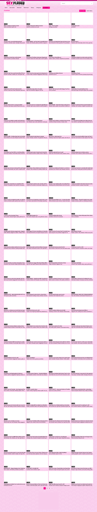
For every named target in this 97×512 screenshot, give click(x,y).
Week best (19, 7)
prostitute (9, 27)
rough (50, 264)
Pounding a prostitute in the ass (56, 73)
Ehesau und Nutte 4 (30, 357)
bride (40, 264)
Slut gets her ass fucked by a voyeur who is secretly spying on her (37, 199)
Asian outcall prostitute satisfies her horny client (14, 247)
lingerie (60, 137)
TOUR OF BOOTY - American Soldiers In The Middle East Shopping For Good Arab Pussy (60, 389)
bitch (61, 153)
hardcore (28, 27)
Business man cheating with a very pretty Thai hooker (60, 183)
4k (8, 485)
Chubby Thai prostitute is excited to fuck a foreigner (60, 120)
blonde (27, 42)
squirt (60, 438)
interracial (73, 90)
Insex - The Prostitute (53, 25)
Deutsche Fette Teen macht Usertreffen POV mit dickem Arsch (15, 73)
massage (18, 42)
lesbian (72, 232)
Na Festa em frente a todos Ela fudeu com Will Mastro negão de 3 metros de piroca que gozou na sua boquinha (82, 468)
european (22, 185)
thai (21, 42)
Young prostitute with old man (55, 215)
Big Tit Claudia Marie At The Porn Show (57, 262)
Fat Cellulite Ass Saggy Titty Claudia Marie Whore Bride (37, 262)
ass (36, 27)
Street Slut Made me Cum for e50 (11, 357)
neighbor (84, 106)
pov (16, 74)
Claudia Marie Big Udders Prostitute (34, 89)
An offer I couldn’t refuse (31, 389)
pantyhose (18, 90)
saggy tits (37, 90)
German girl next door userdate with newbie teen (82, 168)
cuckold (28, 185)
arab (55, 390)
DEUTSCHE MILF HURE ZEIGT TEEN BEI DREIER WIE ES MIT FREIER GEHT (82, 294)
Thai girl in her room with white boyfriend (13, 41)
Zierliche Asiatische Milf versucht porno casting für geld (15, 341)
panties (7, 216)
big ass (20, 74)
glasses (37, 453)
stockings (51, 137)
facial (32, 58)
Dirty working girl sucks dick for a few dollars (36, 294)
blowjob (33, 42)
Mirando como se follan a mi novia (11, 420)
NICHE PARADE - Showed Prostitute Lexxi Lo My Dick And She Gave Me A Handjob (82, 199)
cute (42, 58)
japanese (47, 121)
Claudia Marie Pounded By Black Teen (79, 89)
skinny (54, 58)
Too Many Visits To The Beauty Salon (34, 120)
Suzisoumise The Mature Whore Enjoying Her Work (37, 420)
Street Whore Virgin (75, 73)
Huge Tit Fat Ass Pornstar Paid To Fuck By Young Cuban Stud (60, 231)
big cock (48, 42)
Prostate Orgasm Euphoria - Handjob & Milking (36, 373)
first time (80, 74)
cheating (51, 185)
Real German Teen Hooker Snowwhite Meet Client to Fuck (37, 436)
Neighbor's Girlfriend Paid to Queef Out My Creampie (82, 104)
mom (50, 90)
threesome (53, 42)
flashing (85, 200)
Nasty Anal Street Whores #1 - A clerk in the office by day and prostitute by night (60, 199)
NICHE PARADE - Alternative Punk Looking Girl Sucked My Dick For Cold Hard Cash (60, 104)
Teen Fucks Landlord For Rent (55, 326)
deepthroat (62, 58)
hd (55, 74)
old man (55, 216)
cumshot (9, 58)
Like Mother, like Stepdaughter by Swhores (13, 373)
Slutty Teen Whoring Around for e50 (56, 484)
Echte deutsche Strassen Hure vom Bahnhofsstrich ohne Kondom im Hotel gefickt (82, 357)
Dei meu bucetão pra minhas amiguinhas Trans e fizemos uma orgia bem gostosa (15, 262)
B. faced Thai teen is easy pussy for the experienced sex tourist (82, 373)
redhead (16, 390)
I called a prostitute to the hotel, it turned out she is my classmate (82, 183)
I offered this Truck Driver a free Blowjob (58, 436)
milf (30, 42)
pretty (27, 137)
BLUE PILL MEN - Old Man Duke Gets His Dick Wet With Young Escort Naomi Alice (15, 136)
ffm (64, 42)
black (31, 74)
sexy (13, 137)
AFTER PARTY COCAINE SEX (32, 468)
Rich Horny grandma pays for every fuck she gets (15, 452)
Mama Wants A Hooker (76, 231)
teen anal (18, 121)
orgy (72, 327)
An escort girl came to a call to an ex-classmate (81, 341)
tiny (67, 137)
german (61, 42)
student (83, 453)
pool (83, 469)
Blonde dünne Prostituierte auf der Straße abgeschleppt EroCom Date (60, 420)
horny (87, 42)
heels (37, 58)
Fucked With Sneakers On (32, 215)
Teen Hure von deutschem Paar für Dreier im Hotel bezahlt (60, 41)
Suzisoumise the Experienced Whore (79, 310)
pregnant (69, 248)
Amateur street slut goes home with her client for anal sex (60, 341)
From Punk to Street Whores (55, 57)
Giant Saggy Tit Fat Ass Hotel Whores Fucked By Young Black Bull (37, 231)
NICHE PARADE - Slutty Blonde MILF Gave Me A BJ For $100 (37, 278)
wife (14, 169)
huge (27, 90)
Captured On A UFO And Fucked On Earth (12, 89)
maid (44, 121)
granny (16, 200)
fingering (92, 248)
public (36, 42)
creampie (10, 42)
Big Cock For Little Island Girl (55, 136)
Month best (26, 7)
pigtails (76, 453)
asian (14, 42)
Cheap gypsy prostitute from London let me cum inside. (15, 484)
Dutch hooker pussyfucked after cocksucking (81, 389)
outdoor (50, 58)
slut (76, 42)
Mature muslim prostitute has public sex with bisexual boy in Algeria (15, 199)
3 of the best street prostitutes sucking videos (14, 326)
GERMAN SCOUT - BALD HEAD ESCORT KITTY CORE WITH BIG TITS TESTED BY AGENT (15, 294)
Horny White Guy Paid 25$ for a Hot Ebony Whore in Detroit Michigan (15, 152)
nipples (83, 485)
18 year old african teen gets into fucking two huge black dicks (37, 73)
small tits (67, 106)
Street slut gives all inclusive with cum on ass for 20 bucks (15, 405)
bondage (51, 27)
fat (18, 74)
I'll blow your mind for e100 (77, 247)
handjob (73, 200)
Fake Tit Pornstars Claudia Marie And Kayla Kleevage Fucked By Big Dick (60, 468)
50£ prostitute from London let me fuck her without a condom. (37, 326)
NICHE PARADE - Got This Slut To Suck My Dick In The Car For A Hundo (37, 41)
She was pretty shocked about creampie (35, 136)
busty (83, 390)
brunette (6, 74)
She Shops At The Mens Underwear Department (36, 57)
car (59, 106)
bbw (47, 232)
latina (50, 279)
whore (5, 27)
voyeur (29, 200)
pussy (34, 106)
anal (38, 27)
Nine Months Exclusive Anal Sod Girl (57, 247)
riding (19, 422)
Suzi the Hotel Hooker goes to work (56, 294)
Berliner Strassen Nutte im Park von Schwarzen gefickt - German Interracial (37, 484)
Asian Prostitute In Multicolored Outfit (57, 310)
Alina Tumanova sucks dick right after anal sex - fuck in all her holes (15, 278)
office (50, 200)
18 (26, 74)
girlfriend (46, 58)
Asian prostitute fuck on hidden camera (80, 152)
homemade (80, 42)
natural (89, 343)
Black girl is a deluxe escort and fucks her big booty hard (15, 310)
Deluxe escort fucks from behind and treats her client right (82, 484)
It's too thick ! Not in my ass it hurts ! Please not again (37, 452)
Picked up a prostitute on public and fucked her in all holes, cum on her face (15, 120)
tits (15, 27)
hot (83, 58)
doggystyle (39, 74)
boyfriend (6, 42)
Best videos (12, 7)
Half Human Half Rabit (76, 262)
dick (25, 106)
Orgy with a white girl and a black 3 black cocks (81, 326)
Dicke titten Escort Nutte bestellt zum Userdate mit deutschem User (60, 405)
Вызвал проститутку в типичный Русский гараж (15, 168)
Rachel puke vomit (75, 25)
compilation (10, 185)
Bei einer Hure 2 (74, 41)
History (32, 7)
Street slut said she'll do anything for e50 (80, 405)
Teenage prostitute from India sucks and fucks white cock (82, 57)
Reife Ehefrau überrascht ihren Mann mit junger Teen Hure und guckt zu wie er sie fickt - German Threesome (37, 247)
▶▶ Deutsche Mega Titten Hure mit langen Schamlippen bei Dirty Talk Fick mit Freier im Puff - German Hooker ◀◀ (82, 436)
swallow (38, 153)
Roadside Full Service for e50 (32, 310)
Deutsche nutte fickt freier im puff (56, 152)
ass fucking (10, 406)
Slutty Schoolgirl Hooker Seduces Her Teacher (81, 452)
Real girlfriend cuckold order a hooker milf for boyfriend (37, 183)
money (37, 295)
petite (41, 106)
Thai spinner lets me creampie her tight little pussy (37, 104)
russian (20, 169)
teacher (80, 453)
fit (43, 58)
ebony (43, 74)
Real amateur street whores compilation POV (14, 183)
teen (50, 42)
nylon (36, 121)
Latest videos (89, 10)
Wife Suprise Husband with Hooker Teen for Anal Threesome (60, 373)
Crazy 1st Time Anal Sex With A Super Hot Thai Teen (82, 136)
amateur (57, 58)
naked (57, 295)
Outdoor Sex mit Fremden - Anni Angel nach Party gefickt (15, 389)
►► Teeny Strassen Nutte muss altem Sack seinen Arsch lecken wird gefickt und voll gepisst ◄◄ (82, 120)
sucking (17, 248)
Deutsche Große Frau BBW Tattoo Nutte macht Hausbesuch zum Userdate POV (15, 436)
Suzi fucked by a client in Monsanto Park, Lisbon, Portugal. (82, 215)
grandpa (80, 121)
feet (61, 453)
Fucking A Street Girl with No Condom (34, 25)
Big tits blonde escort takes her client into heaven (82, 420)
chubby (13, 74)
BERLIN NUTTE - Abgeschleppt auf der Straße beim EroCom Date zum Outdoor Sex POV (15, 468)
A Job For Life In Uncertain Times (11, 215)
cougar (44, 42)
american (23, 153)
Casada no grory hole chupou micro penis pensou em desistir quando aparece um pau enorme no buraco (60, 357)
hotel (54, 295)
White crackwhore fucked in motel (11, 25)
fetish (65, 359)
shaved (11, 216)
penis (50, 359)
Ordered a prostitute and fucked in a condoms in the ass (60, 168)
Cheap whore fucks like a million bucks (12, 57)
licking (40, 169)
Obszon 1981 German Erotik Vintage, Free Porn (59, 89)
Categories (38, 7)
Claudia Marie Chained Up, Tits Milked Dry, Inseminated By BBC (82, 278)
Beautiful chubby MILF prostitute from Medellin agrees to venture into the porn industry (37, 405)
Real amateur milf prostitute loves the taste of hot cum (37, 168)
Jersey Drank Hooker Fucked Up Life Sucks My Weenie (37, 152)
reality (91, 137)
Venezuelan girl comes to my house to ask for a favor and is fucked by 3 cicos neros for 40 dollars (37, 341)
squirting (45, 200)
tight (32, 106)
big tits (13, 27)
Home (6, 7)
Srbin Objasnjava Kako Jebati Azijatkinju (57, 452)
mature (5, 200)
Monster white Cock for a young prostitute (13, 104)
